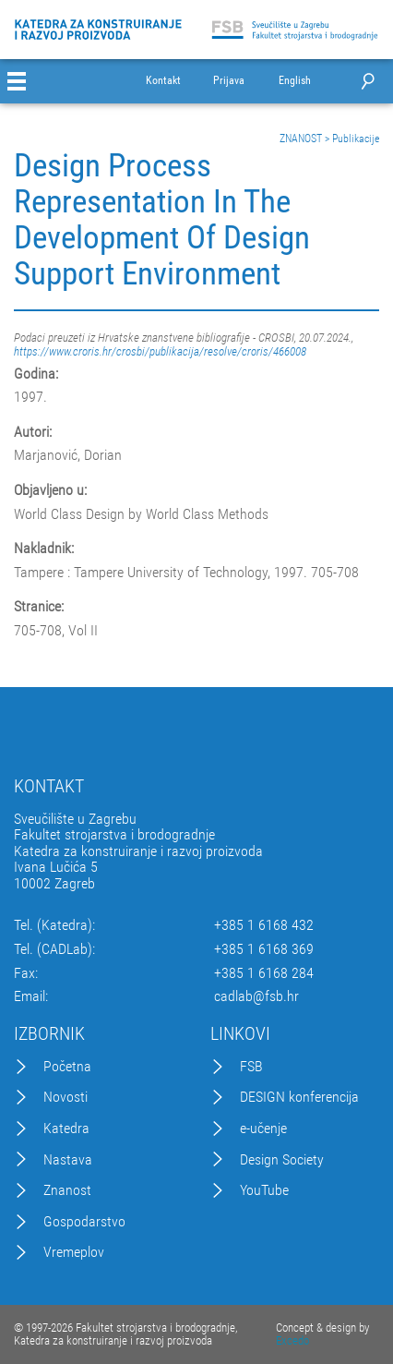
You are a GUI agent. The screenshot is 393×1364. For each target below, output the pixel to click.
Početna (67, 1066)
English (295, 81)
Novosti (65, 1097)
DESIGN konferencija (299, 1097)
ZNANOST (301, 138)
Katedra (66, 1128)
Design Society (282, 1160)
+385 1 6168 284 (264, 973)
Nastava (67, 1160)
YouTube (264, 1190)
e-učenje (263, 1128)
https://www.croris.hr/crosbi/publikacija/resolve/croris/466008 (160, 351)
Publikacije (355, 138)
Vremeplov (73, 1252)
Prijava (228, 81)
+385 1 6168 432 (264, 925)
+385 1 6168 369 (264, 949)
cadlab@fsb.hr (256, 996)
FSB (251, 1066)
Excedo (292, 1340)
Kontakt (163, 81)
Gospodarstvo (84, 1221)
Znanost (67, 1190)
